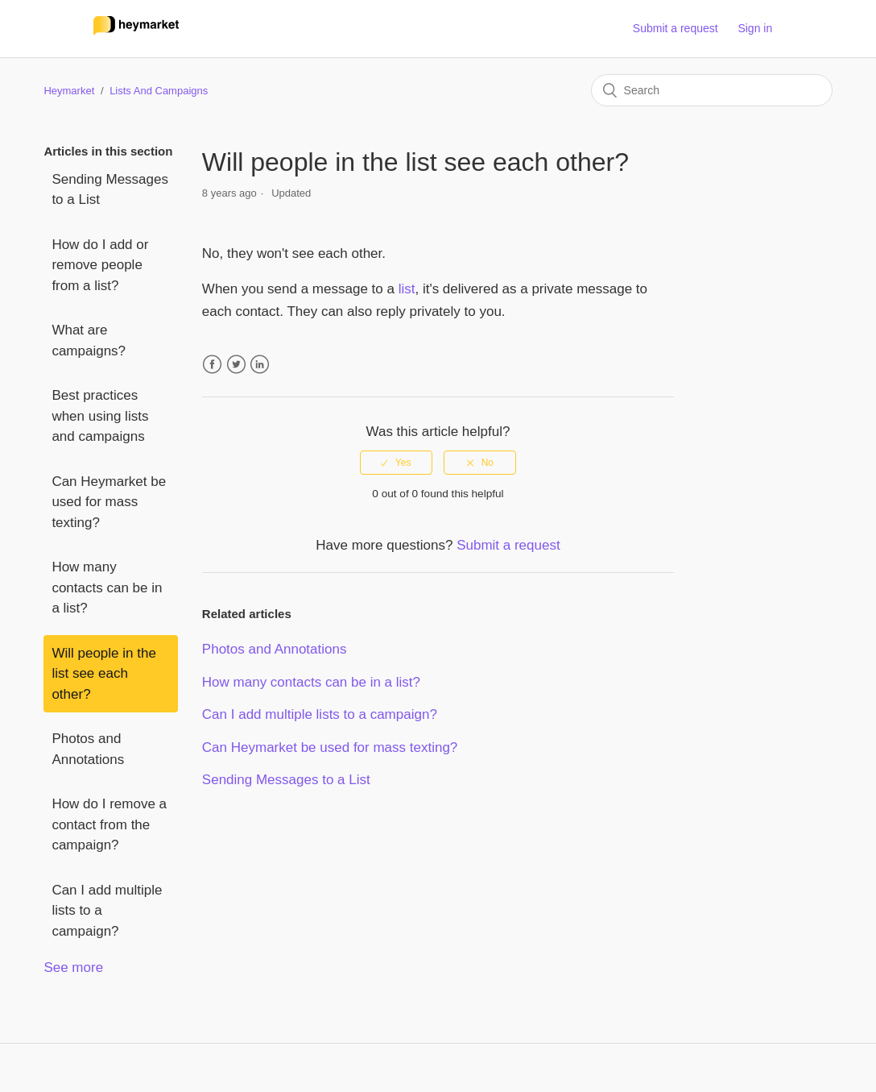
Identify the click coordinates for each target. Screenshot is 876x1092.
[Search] (712, 90)
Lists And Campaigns (159, 91)
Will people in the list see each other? (103, 674)
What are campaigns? (89, 340)
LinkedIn (260, 365)
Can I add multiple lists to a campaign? (107, 910)
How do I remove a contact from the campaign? (109, 824)
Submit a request (675, 28)
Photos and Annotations (88, 749)
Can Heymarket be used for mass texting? (109, 502)
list (407, 289)
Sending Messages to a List (110, 190)
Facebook (212, 365)
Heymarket (68, 91)
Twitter (236, 365)
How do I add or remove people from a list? (100, 265)
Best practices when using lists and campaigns (100, 416)
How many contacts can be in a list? (107, 587)
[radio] (396, 463)
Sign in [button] (755, 28)
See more (73, 967)
